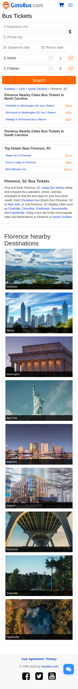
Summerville (59, 208)
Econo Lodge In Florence (21, 162)
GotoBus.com (50, 666)
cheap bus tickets (52, 187)
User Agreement (32, 659)
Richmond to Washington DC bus (26, 112)
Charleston (43, 208)
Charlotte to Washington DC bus (25, 105)
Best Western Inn (16, 169)
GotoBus (9, 89)
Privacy (51, 659)
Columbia (28, 208)
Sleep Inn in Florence (18, 155)
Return (51, 105)
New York (14, 204)
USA (22, 89)
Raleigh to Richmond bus (21, 119)
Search (39, 80)
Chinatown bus (30, 200)
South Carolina (37, 89)
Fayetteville (17, 212)
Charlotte (14, 208)
